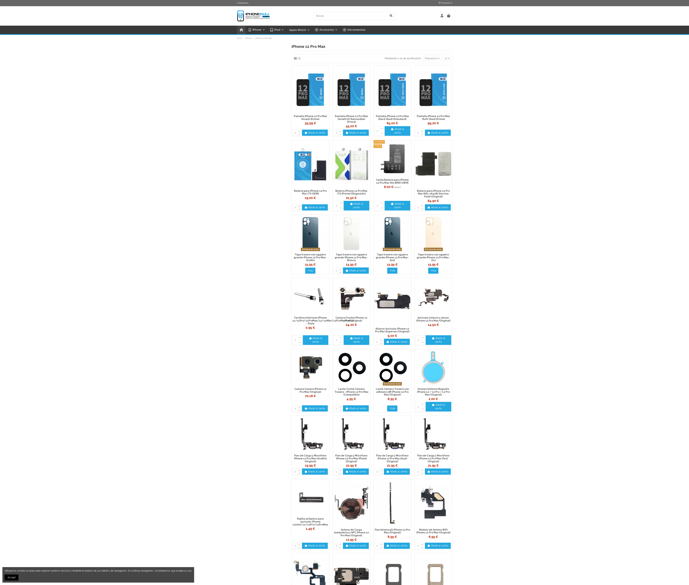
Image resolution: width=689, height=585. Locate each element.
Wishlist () (445, 3)
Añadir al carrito (315, 132)
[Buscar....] (391, 16)
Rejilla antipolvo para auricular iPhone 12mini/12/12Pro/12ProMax (310, 521)
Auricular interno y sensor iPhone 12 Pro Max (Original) (433, 319)
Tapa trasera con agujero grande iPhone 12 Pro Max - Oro (433, 257)
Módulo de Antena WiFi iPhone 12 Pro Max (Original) (433, 531)
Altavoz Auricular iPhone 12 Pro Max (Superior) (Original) (392, 330)
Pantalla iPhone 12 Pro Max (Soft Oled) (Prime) (433, 117)
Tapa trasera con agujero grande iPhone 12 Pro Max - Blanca (351, 257)
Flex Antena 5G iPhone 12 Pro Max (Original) (392, 531)
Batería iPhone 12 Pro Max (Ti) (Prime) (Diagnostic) (351, 192)
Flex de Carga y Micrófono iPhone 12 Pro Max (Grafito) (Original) (310, 458)
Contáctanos (242, 3)
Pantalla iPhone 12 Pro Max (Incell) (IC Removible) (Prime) (351, 119)
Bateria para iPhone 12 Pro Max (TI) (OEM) (310, 192)
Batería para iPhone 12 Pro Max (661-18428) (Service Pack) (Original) (433, 193)
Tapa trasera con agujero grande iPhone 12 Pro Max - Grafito (310, 257)
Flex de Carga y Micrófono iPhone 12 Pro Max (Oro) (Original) (433, 458)
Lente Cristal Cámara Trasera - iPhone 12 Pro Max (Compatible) (351, 392)
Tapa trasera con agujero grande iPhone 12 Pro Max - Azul (392, 257)
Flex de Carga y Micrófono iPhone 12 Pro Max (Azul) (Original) (392, 458)
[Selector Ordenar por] (432, 58)
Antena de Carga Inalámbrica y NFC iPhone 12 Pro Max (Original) (351, 532)
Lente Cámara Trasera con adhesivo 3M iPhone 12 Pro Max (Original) (392, 392)
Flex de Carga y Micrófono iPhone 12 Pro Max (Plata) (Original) (351, 458)
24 (447, 58)
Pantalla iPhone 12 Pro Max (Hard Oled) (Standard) (392, 117)
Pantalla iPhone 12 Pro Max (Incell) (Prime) (310, 117)
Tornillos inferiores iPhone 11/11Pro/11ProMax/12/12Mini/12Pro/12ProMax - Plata (323, 320)
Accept (12, 577)
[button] (326, 30)
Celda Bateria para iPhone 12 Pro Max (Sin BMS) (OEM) (392, 181)
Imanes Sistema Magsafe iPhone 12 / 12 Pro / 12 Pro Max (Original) (433, 392)
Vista (310, 270)
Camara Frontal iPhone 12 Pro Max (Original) (351, 319)
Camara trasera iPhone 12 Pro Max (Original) (310, 390)
